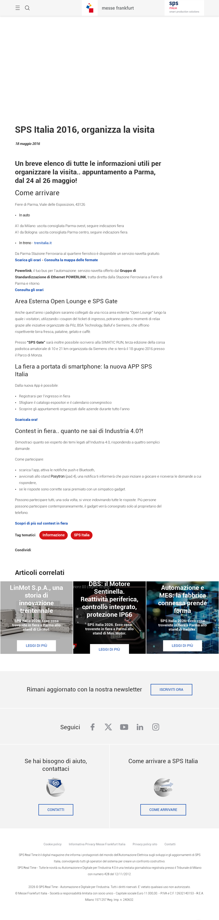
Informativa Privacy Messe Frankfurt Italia (97, 844)
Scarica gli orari (28, 260)
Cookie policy (53, 844)
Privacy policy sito (145, 844)
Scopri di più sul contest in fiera (41, 523)
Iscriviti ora (171, 690)
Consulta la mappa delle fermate (71, 260)
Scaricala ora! (26, 420)
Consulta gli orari (29, 290)
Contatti (55, 810)
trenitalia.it (43, 243)
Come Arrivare (163, 810)
